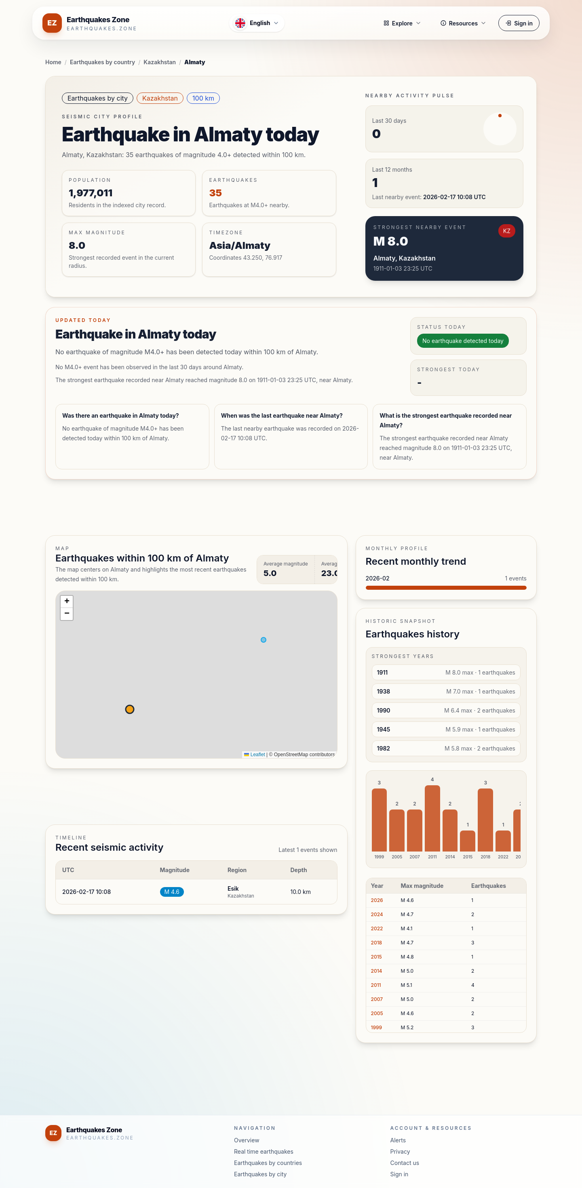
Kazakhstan (159, 62)
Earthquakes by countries (268, 1162)
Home (53, 62)
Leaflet (254, 754)
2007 (377, 999)
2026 (377, 900)
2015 (376, 957)
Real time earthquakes (263, 1151)
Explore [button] (402, 23)
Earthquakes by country (102, 62)
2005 (377, 1013)
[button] (67, 602)
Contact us (405, 1162)
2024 (377, 914)
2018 (376, 943)
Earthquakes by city (97, 98)
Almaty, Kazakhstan (404, 258)
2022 (377, 928)
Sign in (519, 23)
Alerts (398, 1140)
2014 (376, 971)
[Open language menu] (256, 23)
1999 (376, 1027)
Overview (246, 1140)
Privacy (400, 1151)
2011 (376, 985)
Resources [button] (463, 23)
